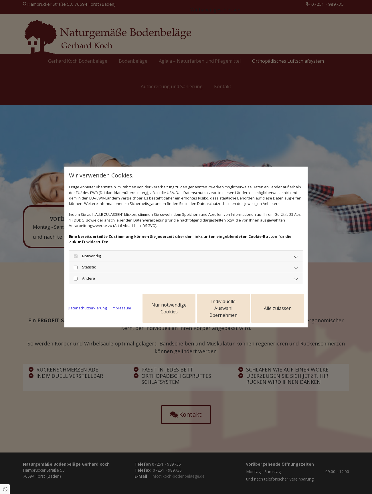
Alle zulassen (278, 303)
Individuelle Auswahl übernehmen (223, 303)
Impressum (121, 302)
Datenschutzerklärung (87, 302)
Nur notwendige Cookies (169, 302)
